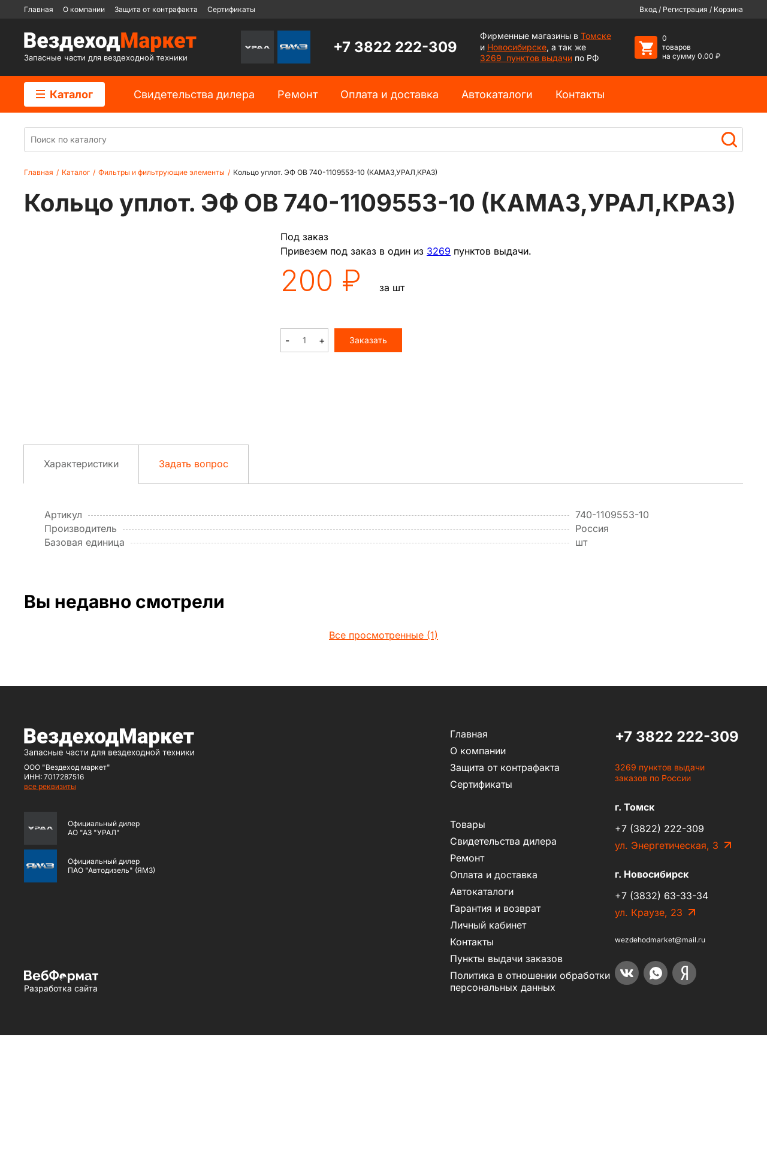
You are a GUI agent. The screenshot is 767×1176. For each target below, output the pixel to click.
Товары (467, 965)
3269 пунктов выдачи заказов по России (660, 913)
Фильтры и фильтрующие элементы (161, 172)
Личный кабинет (488, 1066)
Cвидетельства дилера (194, 94)
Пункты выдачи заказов (506, 1099)
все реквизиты (50, 927)
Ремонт (297, 94)
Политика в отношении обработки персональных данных (530, 1122)
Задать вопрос (193, 604)
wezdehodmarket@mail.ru (660, 1081)
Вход (648, 9)
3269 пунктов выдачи (526, 58)
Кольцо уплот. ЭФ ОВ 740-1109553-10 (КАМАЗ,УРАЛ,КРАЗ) (335, 172)
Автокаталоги (497, 94)
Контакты (580, 94)
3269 (439, 251)
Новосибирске (516, 47)
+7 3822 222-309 (395, 47)
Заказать (368, 340)
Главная (38, 9)
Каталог (64, 94)
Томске (596, 36)
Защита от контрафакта (156, 9)
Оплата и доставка (389, 94)
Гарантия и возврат (495, 1049)
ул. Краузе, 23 (649, 1054)
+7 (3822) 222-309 (659, 970)
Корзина (728, 9)
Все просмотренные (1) (383, 776)
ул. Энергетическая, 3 (666, 987)
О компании (84, 9)
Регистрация (685, 9)
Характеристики (81, 604)
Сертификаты (231, 9)
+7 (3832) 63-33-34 (661, 1037)
